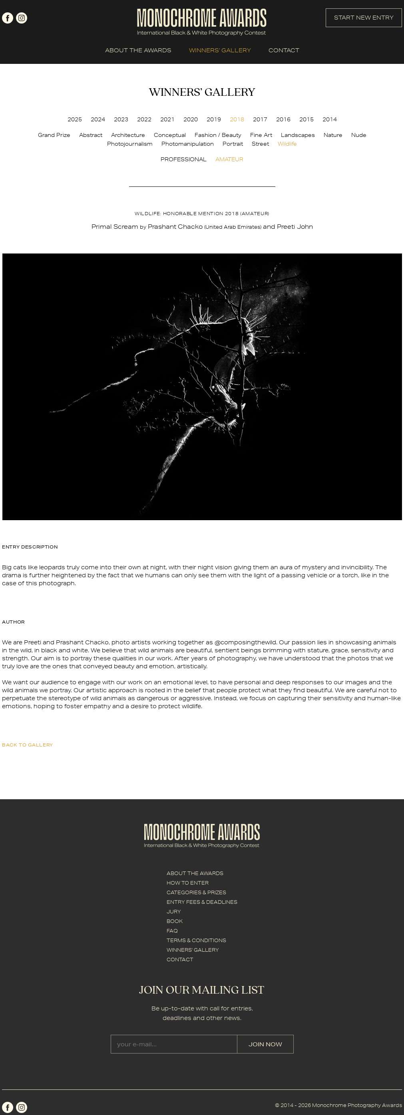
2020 (190, 119)
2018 (237, 119)
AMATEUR (229, 159)
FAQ (172, 930)
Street (260, 143)
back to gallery (27, 745)
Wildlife (287, 143)
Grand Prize (54, 135)
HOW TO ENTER (188, 882)
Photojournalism (130, 143)
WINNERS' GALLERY (220, 50)
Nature (333, 135)
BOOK (175, 921)
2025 (75, 119)
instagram (21, 18)
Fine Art (261, 135)
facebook (7, 18)
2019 (214, 119)
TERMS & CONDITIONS (196, 940)
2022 (144, 119)
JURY (174, 911)
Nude (358, 135)
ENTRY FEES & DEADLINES (202, 902)
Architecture (128, 135)
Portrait (233, 143)
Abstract (90, 135)
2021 (167, 119)
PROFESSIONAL (184, 159)
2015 (306, 119)
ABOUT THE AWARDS (138, 50)
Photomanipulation (187, 143)
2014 (329, 119)
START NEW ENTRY (364, 17)
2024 (98, 119)
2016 (283, 119)
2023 (121, 119)
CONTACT (284, 50)
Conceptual (170, 135)
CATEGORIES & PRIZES (196, 892)
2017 (260, 119)
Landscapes (298, 135)
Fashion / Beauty (218, 135)
